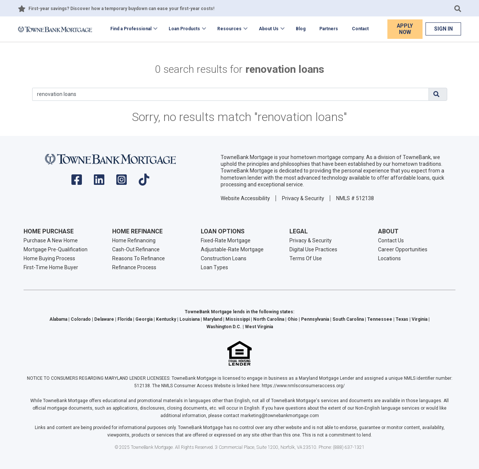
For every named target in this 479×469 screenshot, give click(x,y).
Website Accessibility (245, 198)
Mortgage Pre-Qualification (55, 249)
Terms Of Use (305, 258)
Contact (360, 28)
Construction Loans (223, 258)
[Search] (230, 94)
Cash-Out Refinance (136, 249)
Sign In (443, 29)
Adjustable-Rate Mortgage (232, 249)
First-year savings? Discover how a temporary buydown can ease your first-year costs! (121, 8)
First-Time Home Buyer (51, 267)
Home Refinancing (134, 240)
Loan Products (184, 28)
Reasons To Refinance (138, 258)
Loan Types (214, 267)
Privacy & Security (303, 198)
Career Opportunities (402, 249)
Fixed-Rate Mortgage (226, 240)
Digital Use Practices (313, 249)
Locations (389, 258)
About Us (269, 28)
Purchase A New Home (51, 240)
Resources (229, 28)
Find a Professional (130, 28)
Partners (328, 28)
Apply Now (405, 29)
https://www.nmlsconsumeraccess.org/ (303, 385)
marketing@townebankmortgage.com (279, 415)
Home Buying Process (49, 258)
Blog (300, 28)
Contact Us (391, 240)
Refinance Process (134, 267)
